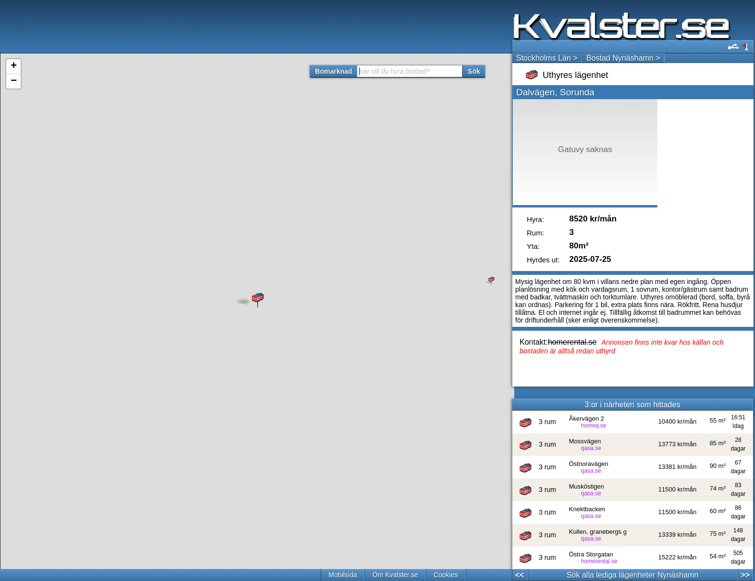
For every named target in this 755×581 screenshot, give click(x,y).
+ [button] (14, 66)
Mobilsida (342, 575)
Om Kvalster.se (395, 575)
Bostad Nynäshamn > (623, 58)
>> (745, 575)
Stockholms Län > (547, 58)
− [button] (14, 81)
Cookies (445, 575)
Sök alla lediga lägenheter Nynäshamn (633, 575)
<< (519, 575)
